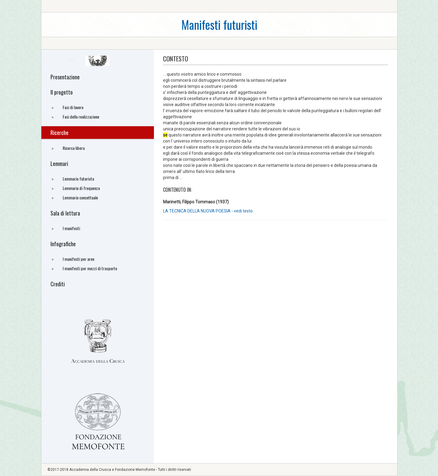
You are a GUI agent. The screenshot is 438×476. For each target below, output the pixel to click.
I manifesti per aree (78, 259)
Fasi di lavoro (73, 107)
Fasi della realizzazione (81, 116)
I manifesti (71, 228)
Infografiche (63, 244)
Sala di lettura (65, 213)
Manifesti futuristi (219, 24)
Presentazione (65, 77)
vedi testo (243, 211)
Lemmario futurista (78, 178)
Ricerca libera (74, 148)
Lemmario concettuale (80, 197)
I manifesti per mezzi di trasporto (90, 268)
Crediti (57, 284)
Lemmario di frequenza (81, 188)
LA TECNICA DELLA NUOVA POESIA (197, 211)
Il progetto (61, 92)
